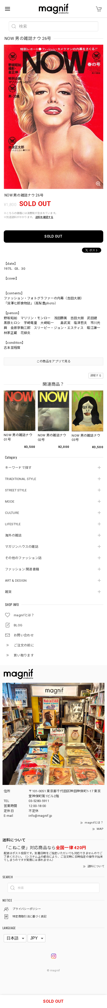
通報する (95, 375)
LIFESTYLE (13, 524)
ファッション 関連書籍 (22, 569)
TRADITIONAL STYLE (20, 479)
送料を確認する (44, 217)
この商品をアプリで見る (53, 361)
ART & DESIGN (16, 580)
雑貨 (8, 592)
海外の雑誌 (13, 535)
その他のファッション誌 (23, 558)
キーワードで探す (18, 467)
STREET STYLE (16, 490)
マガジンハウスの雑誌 (21, 547)
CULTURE (12, 513)
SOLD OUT (53, 236)
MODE (9, 501)
